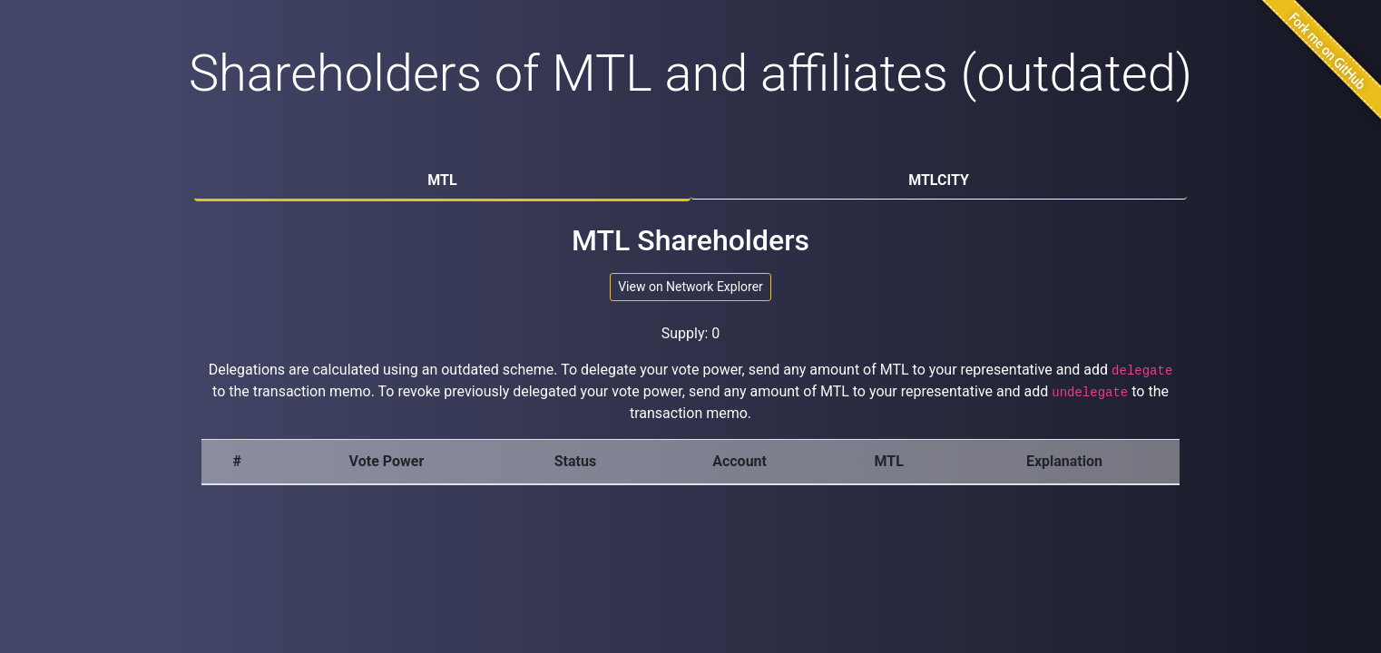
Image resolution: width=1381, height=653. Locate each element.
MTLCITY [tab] (938, 180)
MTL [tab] (441, 180)
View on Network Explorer (690, 286)
